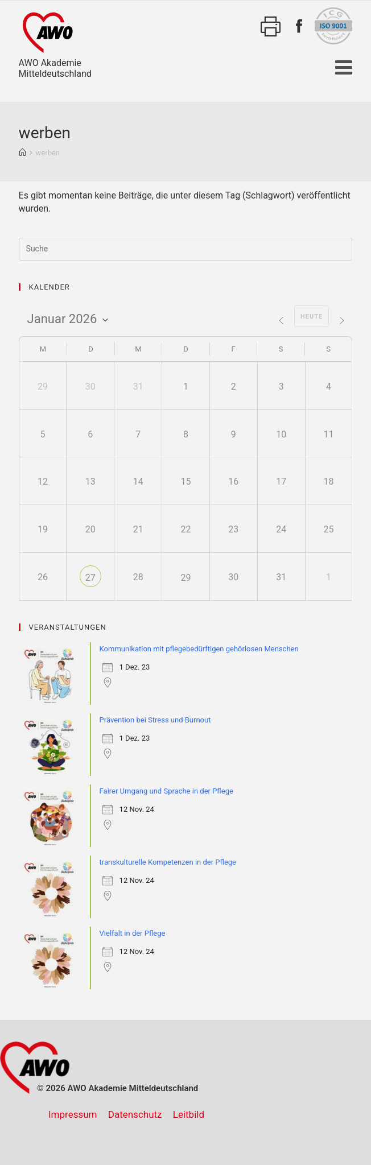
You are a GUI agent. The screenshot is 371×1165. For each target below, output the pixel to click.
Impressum (72, 1114)
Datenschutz (135, 1114)
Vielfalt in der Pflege (133, 933)
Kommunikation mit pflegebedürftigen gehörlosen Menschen (199, 649)
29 (185, 577)
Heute (311, 316)
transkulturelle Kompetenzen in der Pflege (168, 862)
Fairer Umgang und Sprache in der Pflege (166, 791)
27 (90, 577)
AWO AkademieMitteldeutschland (55, 43)
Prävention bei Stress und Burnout (155, 720)
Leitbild (188, 1114)
